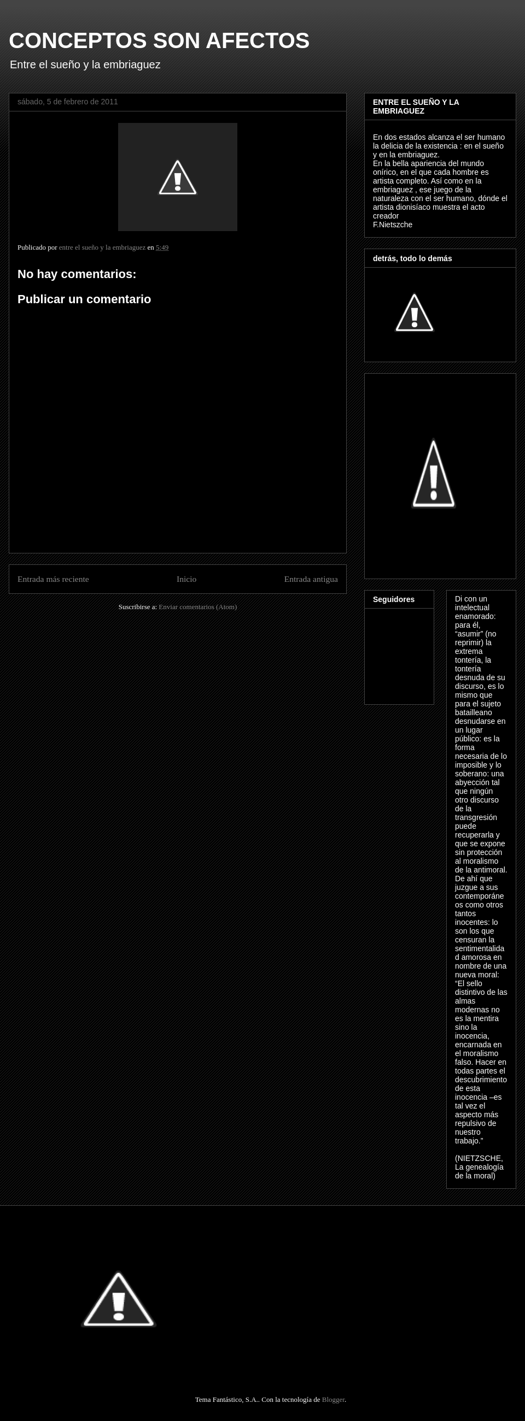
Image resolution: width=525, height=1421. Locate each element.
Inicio (186, 578)
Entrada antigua (311, 578)
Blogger (333, 1399)
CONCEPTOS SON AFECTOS (159, 40)
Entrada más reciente (53, 578)
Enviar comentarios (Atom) (198, 607)
